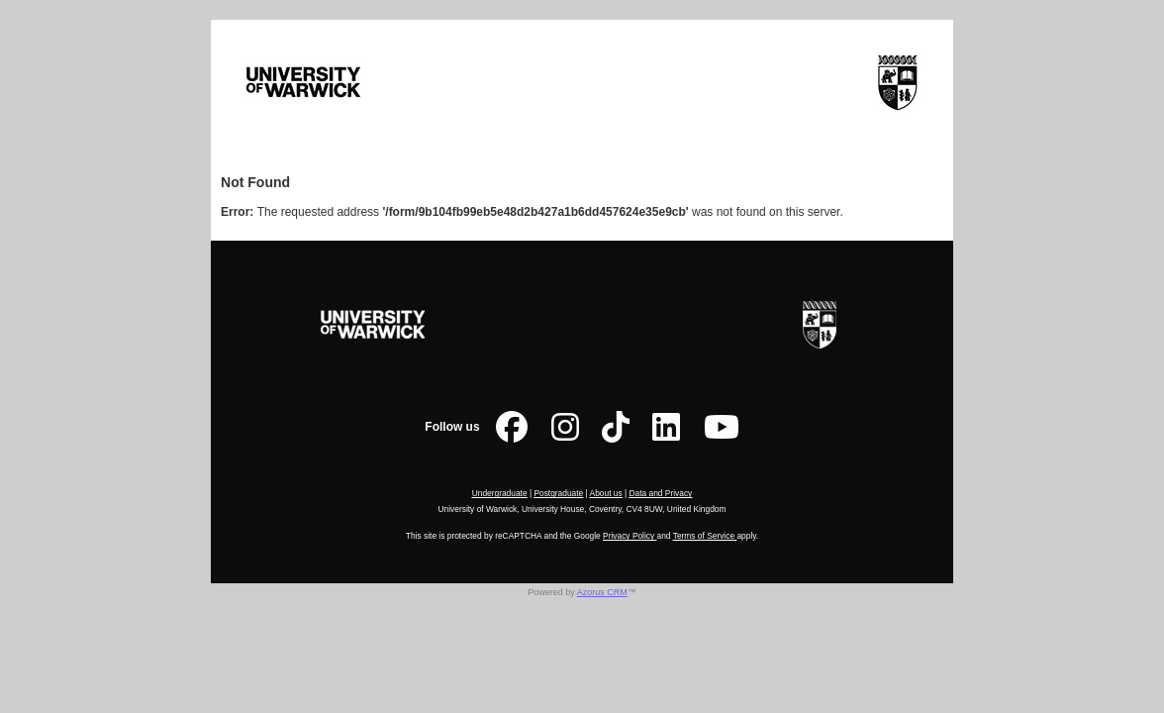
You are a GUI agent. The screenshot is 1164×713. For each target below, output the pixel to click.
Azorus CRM (602, 592)
